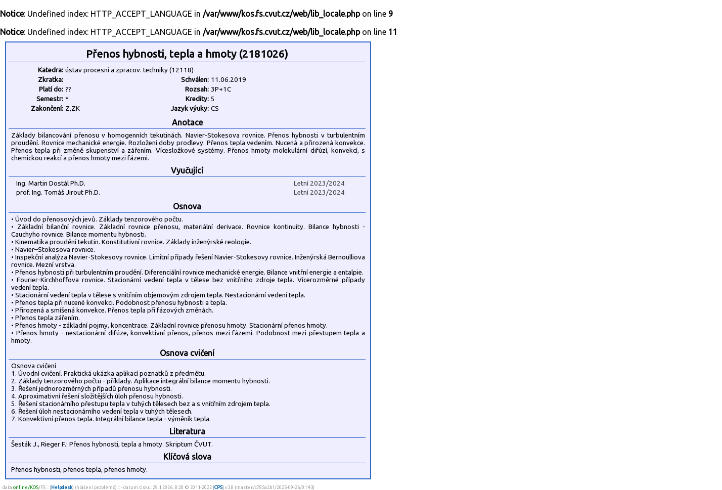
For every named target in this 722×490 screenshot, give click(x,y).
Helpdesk (61, 487)
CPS (218, 487)
